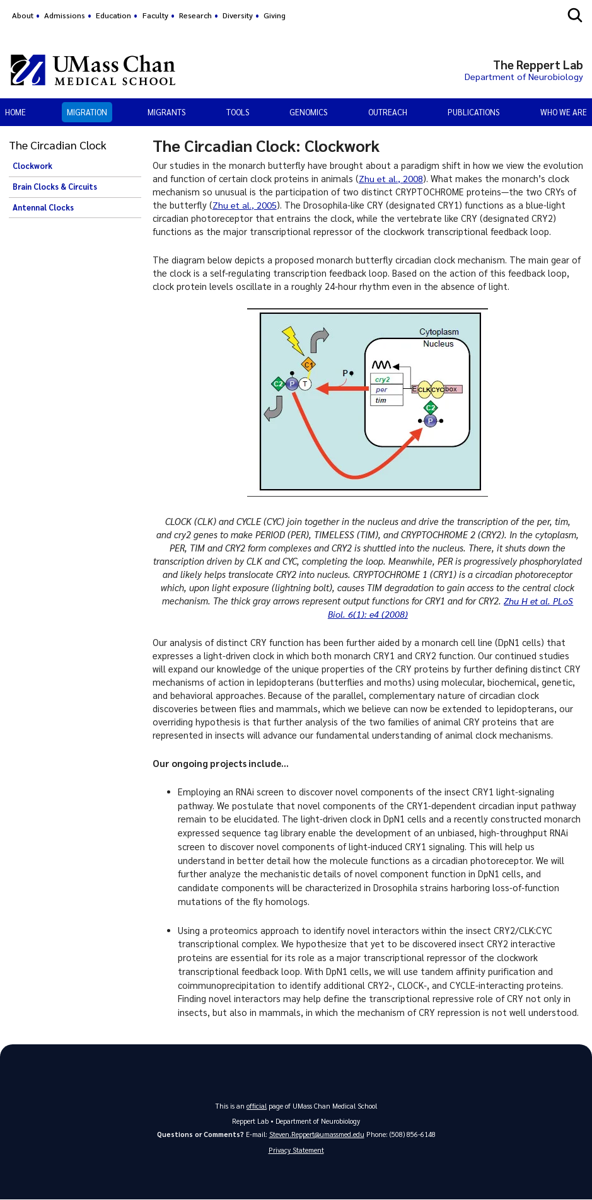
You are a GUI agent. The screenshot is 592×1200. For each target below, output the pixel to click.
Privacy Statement (296, 1150)
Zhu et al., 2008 (391, 178)
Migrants (166, 112)
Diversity (238, 15)
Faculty (155, 15)
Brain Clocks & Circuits (55, 187)
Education (113, 15)
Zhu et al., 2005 (244, 205)
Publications (473, 112)
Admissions (64, 15)
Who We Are (563, 112)
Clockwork (32, 166)
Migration (87, 112)
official (257, 1106)
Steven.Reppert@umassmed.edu (316, 1134)
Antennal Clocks (43, 207)
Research (195, 15)
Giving (275, 15)
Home (15, 112)
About (22, 15)
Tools (237, 112)
